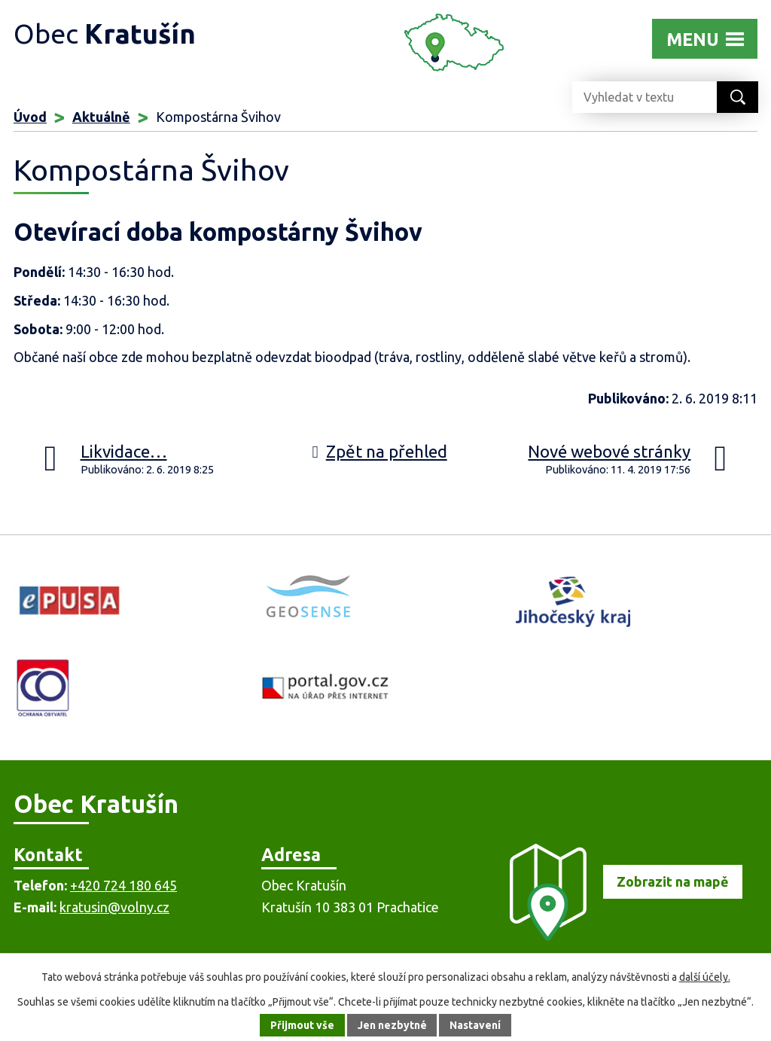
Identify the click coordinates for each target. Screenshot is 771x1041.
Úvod (30, 116)
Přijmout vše (302, 1025)
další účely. (704, 977)
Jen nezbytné (392, 1025)
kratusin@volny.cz (114, 907)
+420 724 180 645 (123, 885)
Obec (105, 33)
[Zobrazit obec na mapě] (619, 935)
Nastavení (475, 1025)
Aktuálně (101, 116)
